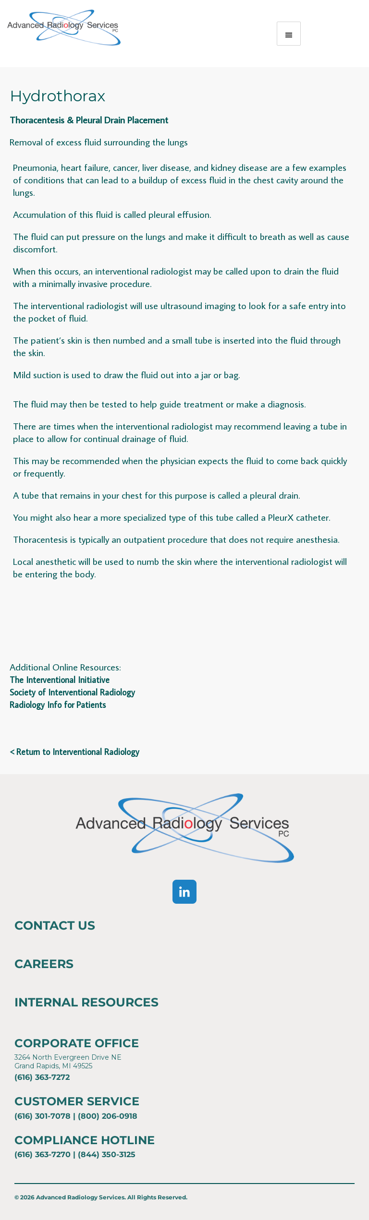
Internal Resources (86, 1002)
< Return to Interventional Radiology (74, 751)
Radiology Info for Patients (58, 704)
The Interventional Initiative (60, 679)
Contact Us (54, 925)
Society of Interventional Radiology (72, 692)
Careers (44, 964)
